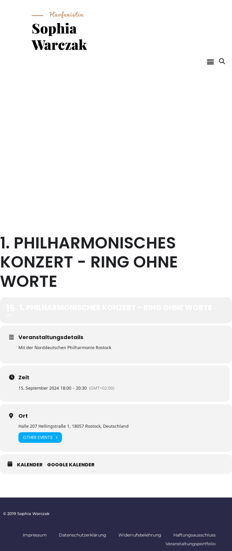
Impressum (35, 535)
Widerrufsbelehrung (139, 535)
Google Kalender (71, 465)
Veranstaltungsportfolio (191, 543)
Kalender (30, 465)
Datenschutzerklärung (82, 535)
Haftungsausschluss (194, 535)
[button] (210, 62)
